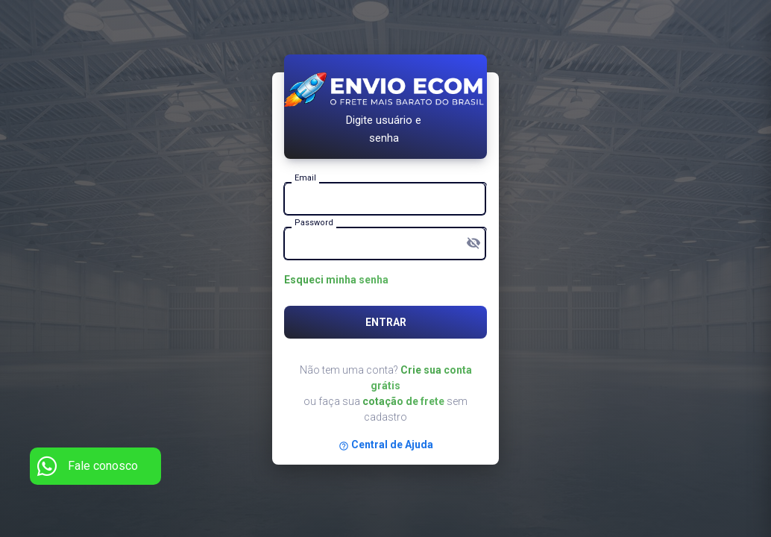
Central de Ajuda (386, 444)
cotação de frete (403, 401)
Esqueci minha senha (336, 280)
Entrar (385, 322)
